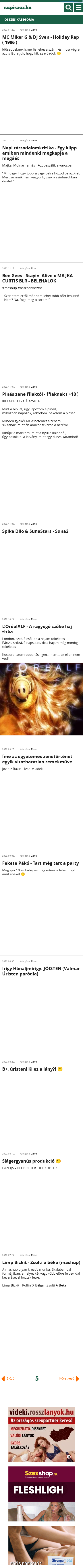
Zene (34, 29)
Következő (69, 1378)
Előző (7, 1378)
